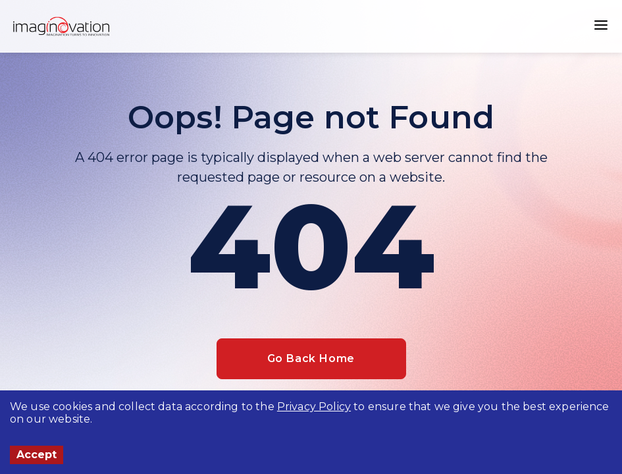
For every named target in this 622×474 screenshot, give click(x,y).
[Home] (61, 26)
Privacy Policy (314, 406)
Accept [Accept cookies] (36, 454)
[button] (601, 26)
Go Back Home (311, 358)
